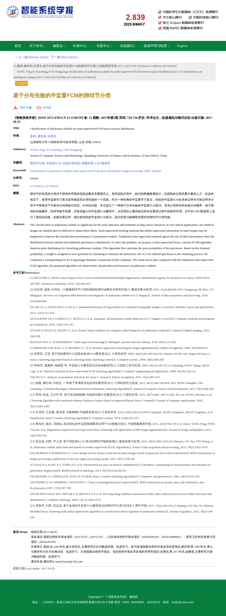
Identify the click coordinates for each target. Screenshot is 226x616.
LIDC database (152, 171)
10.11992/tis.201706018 (44, 186)
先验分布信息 (71, 163)
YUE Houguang (72, 149)
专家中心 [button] (104, 46)
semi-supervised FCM (86, 171)
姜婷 (33, 136)
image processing (132, 171)
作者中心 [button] (80, 46)
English (182, 46)
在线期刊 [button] (127, 46)
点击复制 (21, 83)
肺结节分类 (37, 163)
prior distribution (110, 171)
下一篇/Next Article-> (65, 57)
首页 (17, 46)
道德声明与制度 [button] (156, 46)
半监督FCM (53, 163)
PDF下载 (26, 107)
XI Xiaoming (53, 149)
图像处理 (87, 163)
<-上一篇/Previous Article (32, 57)
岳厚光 (52, 136)
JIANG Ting (37, 149)
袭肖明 (41, 136)
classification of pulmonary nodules (51, 171)
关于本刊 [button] (37, 46)
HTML (47, 107)
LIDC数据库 (102, 163)
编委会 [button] (59, 46)
